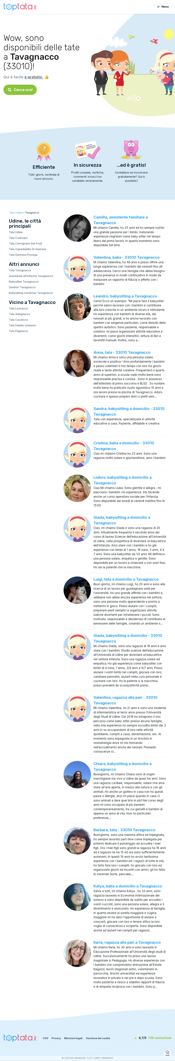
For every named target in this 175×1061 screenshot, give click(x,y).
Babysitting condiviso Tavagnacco (31, 293)
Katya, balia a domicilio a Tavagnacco (127, 886)
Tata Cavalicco (18, 319)
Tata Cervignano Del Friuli (25, 243)
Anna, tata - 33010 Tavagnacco (122, 352)
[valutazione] (152, 1038)
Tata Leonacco (18, 308)
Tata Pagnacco (18, 331)
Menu (163, 6)
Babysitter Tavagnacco (24, 281)
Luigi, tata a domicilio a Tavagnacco (126, 579)
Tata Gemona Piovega (23, 254)
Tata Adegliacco (19, 314)
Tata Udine (16, 232)
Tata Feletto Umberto (22, 325)
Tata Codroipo (18, 238)
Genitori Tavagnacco (22, 287)
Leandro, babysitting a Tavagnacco (125, 296)
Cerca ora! (20, 90)
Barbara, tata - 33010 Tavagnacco (124, 830)
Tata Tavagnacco (20, 270)
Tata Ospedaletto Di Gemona (27, 249)
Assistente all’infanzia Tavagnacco (31, 276)
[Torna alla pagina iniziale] (20, 7)
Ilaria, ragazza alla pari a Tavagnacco (127, 942)
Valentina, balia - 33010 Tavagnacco (126, 257)
